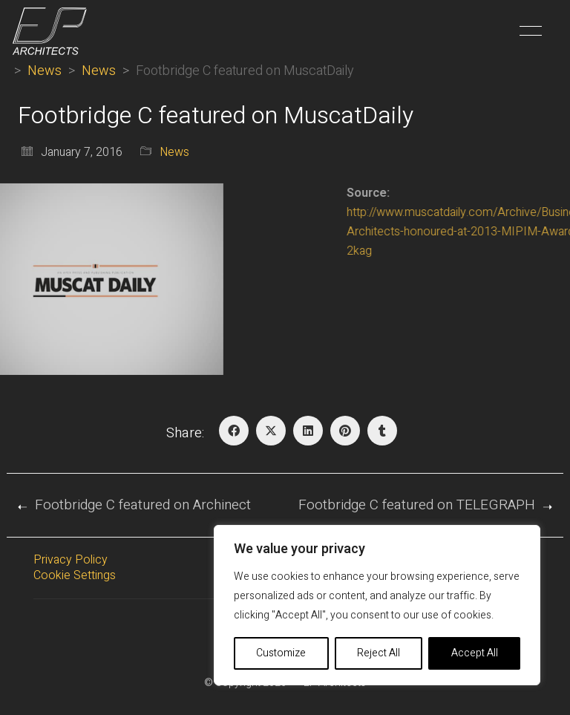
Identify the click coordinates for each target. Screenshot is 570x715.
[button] (528, 31)
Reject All (378, 653)
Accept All (474, 653)
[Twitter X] (271, 430)
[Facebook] (234, 430)
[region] (377, 605)
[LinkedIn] (308, 430)
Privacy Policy (70, 560)
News (174, 152)
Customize (281, 653)
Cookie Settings (74, 576)
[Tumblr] (382, 430)
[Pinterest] (345, 430)
